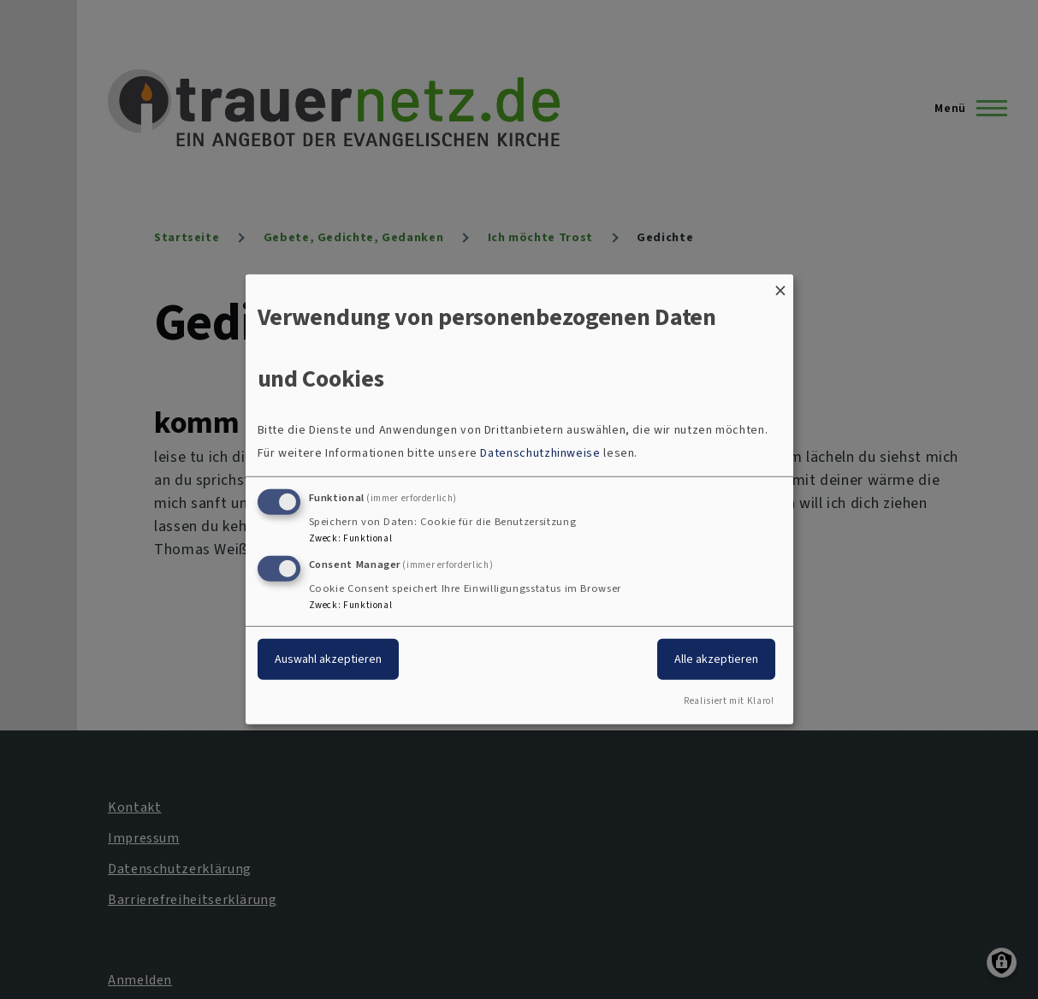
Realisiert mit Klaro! (729, 701)
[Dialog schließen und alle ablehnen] (780, 285)
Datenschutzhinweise (540, 453)
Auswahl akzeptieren (328, 658)
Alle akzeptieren (716, 658)
